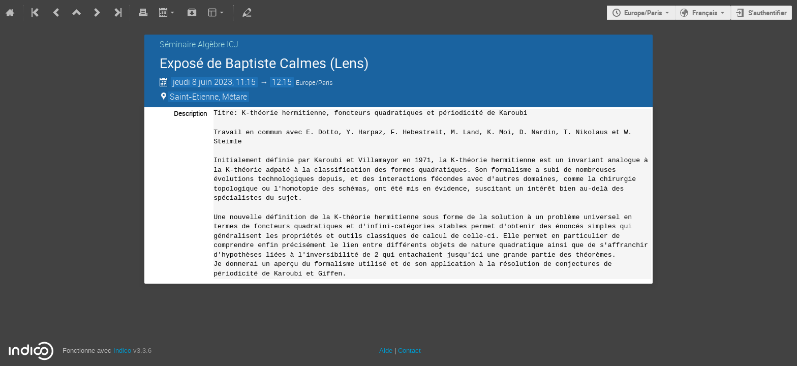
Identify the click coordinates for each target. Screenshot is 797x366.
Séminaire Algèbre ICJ (199, 44)
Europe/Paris (643, 12)
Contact (409, 350)
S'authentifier (767, 12)
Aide (385, 350)
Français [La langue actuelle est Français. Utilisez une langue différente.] (705, 12)
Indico (122, 350)
